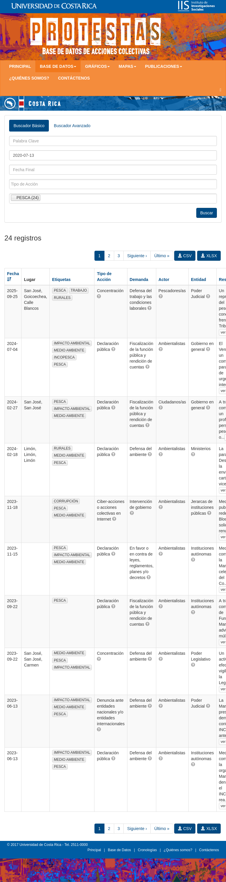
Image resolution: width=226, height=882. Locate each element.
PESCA (60, 290)
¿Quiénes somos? (29, 78)
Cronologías (147, 850)
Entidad (198, 279)
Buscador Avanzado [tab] (72, 125)
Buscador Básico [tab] (29, 125)
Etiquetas (61, 279)
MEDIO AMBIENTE (69, 350)
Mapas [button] (127, 66)
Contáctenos (74, 78)
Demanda (139, 279)
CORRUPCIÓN (66, 501)
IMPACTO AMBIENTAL (72, 343)
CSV (185, 255)
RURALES (62, 298)
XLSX (209, 255)
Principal (20, 66)
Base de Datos (119, 850)
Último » (161, 255)
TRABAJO (79, 290)
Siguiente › (137, 255)
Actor (164, 279)
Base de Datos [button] (58, 66)
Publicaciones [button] (163, 66)
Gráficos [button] (97, 66)
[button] (99, 296)
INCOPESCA (64, 357)
